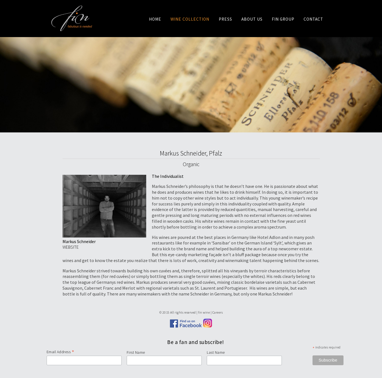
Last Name (216, 352)
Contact (313, 19)
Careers (217, 312)
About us (252, 19)
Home (155, 19)
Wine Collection (189, 19)
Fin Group (283, 19)
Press (225, 19)
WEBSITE (71, 247)
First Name (136, 352)
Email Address (61, 352)
